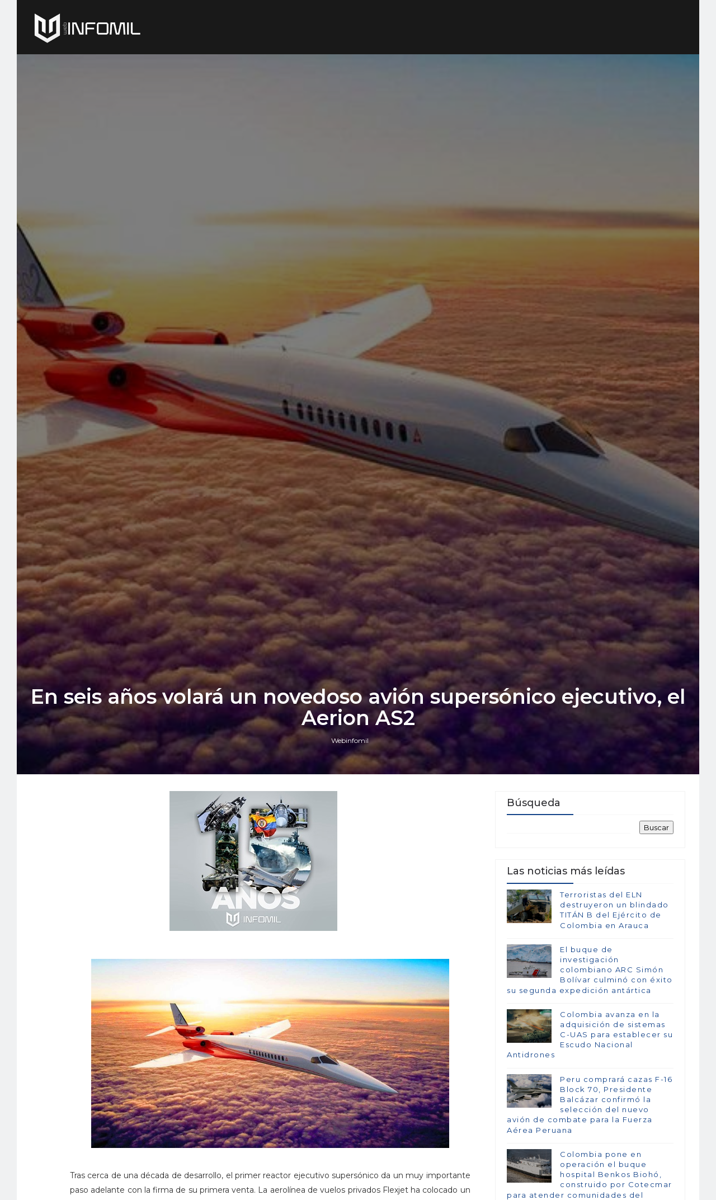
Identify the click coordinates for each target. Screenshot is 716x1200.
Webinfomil (350, 740)
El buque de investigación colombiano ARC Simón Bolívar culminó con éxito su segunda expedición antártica (590, 970)
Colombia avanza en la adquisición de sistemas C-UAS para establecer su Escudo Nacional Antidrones (590, 1035)
